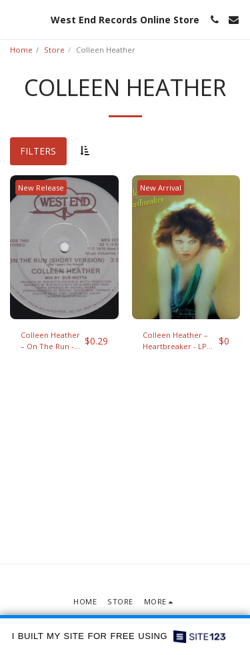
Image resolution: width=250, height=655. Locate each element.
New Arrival (160, 188)
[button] (14, 19)
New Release (41, 188)
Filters (38, 151)
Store (54, 50)
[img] (64, 247)
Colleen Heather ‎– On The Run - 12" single (50, 341)
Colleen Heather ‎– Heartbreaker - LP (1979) (175, 341)
